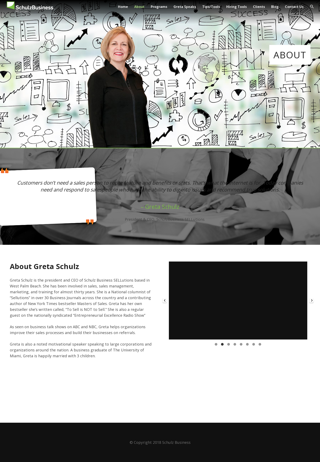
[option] (238, 300)
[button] (165, 301)
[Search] (312, 6)
